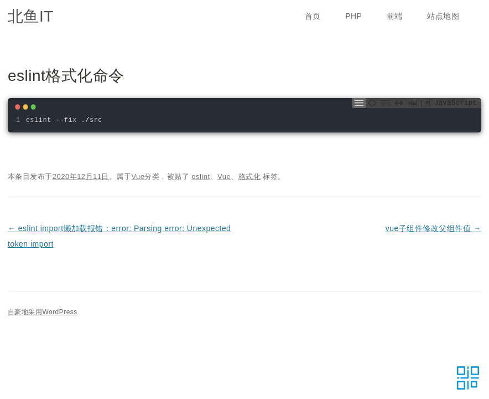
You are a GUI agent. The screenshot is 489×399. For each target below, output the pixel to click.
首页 (313, 16)
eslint (200, 176)
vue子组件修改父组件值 (433, 228)
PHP (353, 16)
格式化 (249, 176)
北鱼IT (31, 16)
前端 (395, 16)
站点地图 (443, 16)
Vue (137, 176)
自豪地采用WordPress (42, 312)
